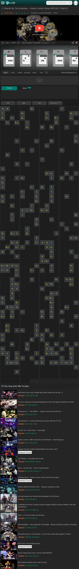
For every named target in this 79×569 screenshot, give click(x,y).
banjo (34, 72)
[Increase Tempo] (18, 42)
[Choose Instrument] (46, 72)
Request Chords (25, 452)
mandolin (27, 72)
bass (41, 72)
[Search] (70, 3)
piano (13, 72)
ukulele (20, 72)
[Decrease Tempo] (3, 42)
